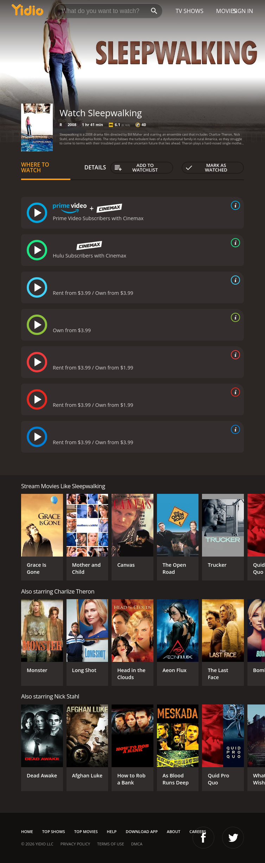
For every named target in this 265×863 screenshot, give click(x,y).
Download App (142, 831)
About (173, 831)
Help (112, 831)
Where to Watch (35, 167)
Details (95, 167)
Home (27, 831)
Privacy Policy (75, 843)
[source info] (234, 205)
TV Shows (189, 11)
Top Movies (86, 831)
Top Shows (53, 831)
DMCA (136, 843)
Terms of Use (110, 843)
